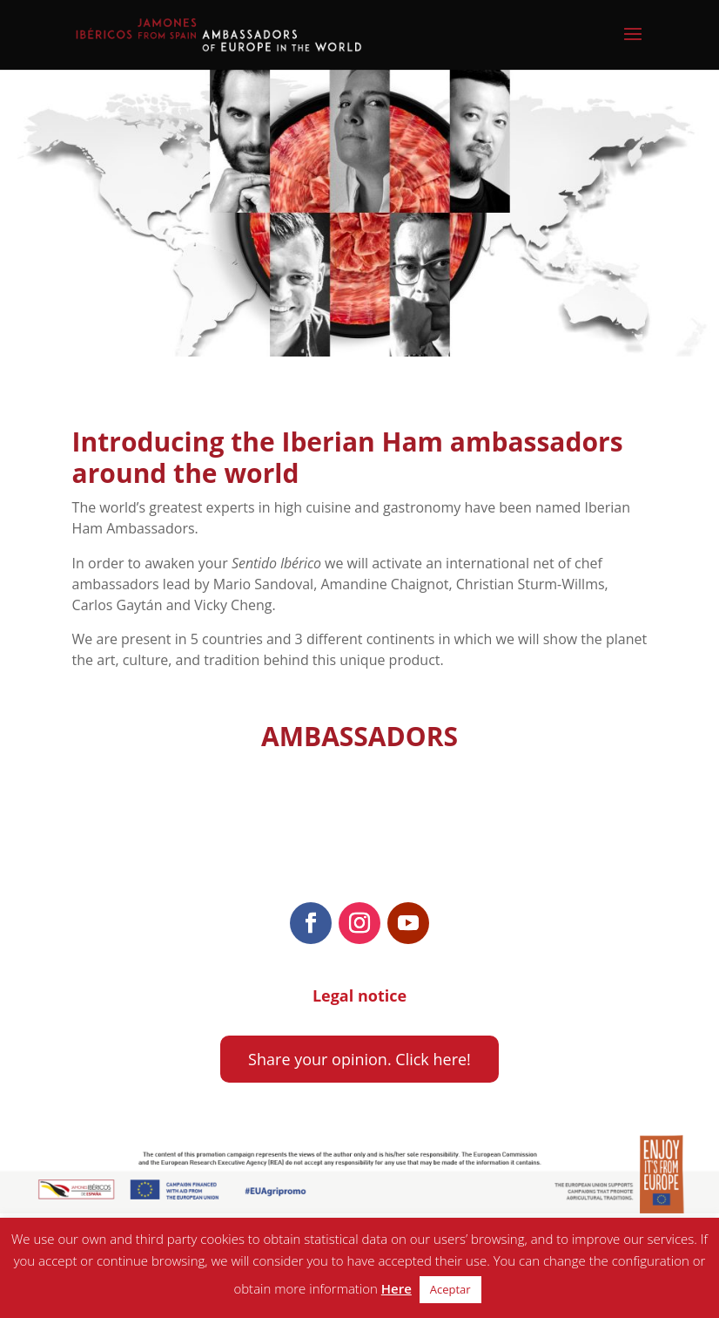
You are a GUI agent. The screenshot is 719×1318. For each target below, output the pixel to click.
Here (396, 1288)
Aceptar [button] (450, 1289)
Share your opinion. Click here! (359, 1059)
